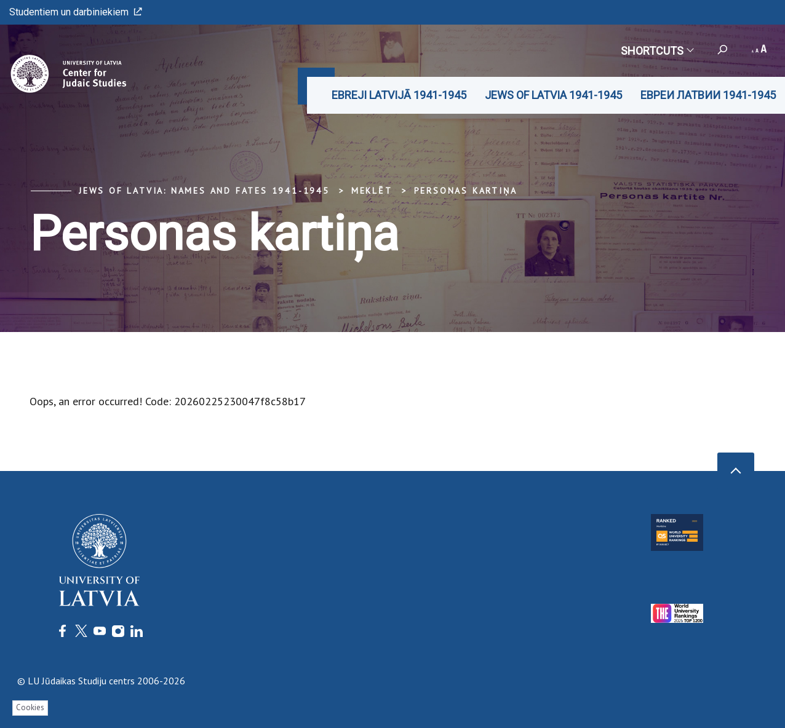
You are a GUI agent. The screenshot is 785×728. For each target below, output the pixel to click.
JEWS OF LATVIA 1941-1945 (553, 95)
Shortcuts (657, 50)
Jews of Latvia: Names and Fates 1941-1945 (204, 190)
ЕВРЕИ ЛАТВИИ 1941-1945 (708, 95)
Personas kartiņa (465, 190)
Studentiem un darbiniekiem (75, 12)
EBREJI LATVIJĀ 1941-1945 (399, 95)
